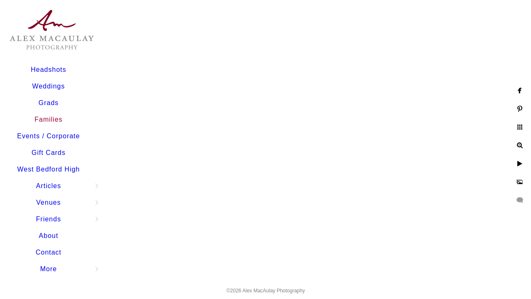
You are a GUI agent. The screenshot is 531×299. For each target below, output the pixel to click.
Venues (48, 202)
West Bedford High (48, 169)
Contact (48, 252)
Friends (48, 219)
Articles (48, 185)
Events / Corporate (48, 136)
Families (48, 119)
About (48, 235)
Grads (49, 102)
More (48, 268)
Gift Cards (49, 152)
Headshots (48, 69)
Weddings (48, 86)
